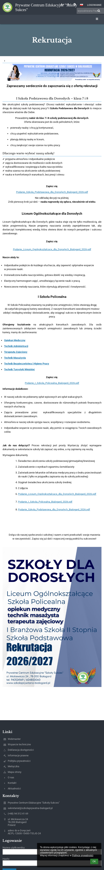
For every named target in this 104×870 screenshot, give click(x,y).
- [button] (68, 4)
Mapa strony (14, 772)
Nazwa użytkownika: (14, 847)
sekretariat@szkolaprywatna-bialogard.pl (30, 808)
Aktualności (14, 788)
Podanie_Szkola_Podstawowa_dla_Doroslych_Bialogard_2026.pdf (52, 192)
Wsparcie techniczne (19, 744)
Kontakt (12, 782)
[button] (81, 5)
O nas (11, 777)
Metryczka (13, 766)
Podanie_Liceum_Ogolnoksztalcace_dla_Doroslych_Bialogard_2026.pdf (52, 249)
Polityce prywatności (82, 855)
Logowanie (94, 4)
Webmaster (14, 738)
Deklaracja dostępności (21, 749)
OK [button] (94, 861)
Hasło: (6, 858)
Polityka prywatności (19, 760)
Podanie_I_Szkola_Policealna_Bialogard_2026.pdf (52, 383)
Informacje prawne (18, 755)
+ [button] (62, 4)
